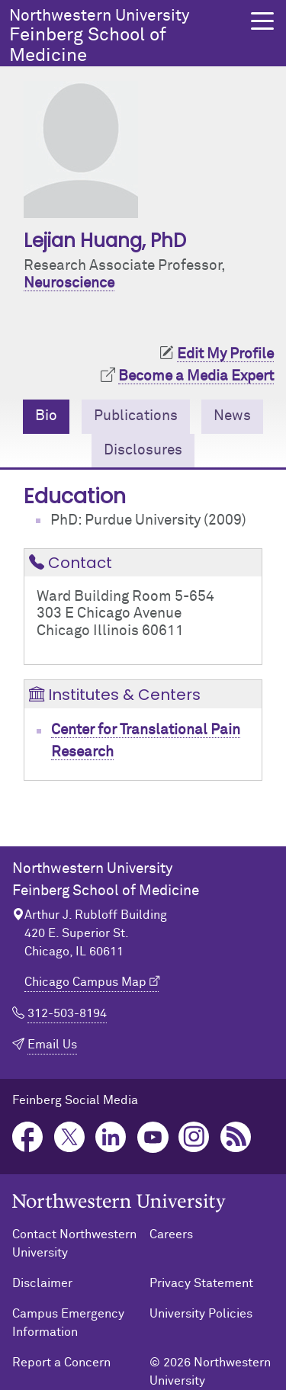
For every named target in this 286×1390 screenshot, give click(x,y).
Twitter (69, 1137)
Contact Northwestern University (74, 1243)
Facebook (27, 1137)
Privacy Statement (201, 1283)
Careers (171, 1234)
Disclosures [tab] (143, 450)
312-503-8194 (67, 1013)
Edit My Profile (225, 354)
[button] (262, 21)
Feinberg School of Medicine (125, 36)
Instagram (194, 1137)
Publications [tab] (136, 416)
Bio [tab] (46, 416)
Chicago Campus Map (85, 982)
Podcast (236, 1137)
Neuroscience (69, 283)
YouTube (153, 1137)
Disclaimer (42, 1283)
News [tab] (232, 416)
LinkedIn (111, 1137)
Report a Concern (61, 1362)
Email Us (52, 1044)
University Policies (200, 1314)
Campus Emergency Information (68, 1323)
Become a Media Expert (196, 376)
